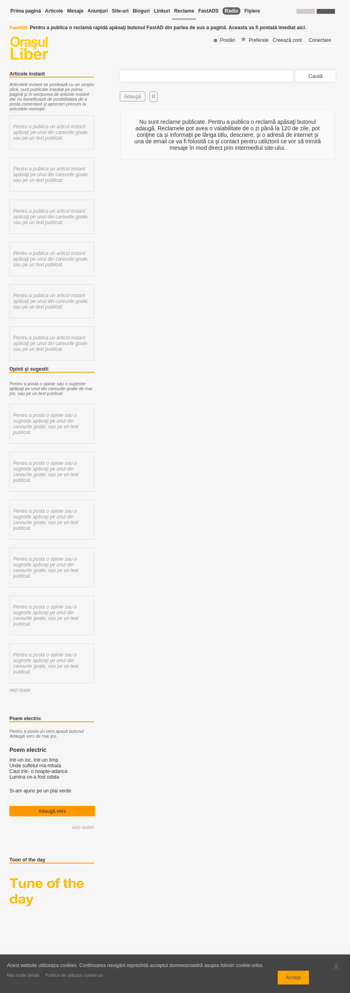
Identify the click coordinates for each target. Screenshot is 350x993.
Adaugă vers (52, 811)
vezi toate (19, 690)
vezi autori (83, 827)
